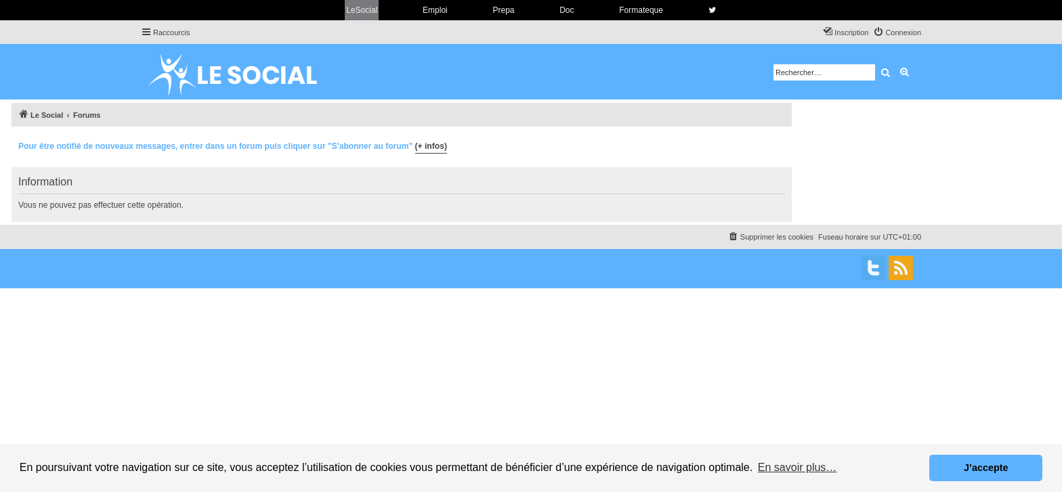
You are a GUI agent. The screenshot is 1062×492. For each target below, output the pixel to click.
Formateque (641, 10)
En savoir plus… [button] (797, 467)
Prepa (503, 10)
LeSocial (361, 10)
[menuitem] (897, 32)
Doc (566, 10)
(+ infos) (431, 146)
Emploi (435, 10)
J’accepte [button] (986, 467)
